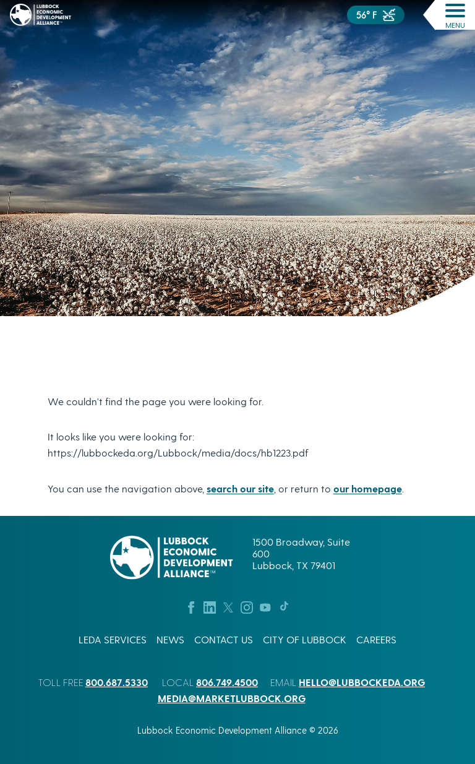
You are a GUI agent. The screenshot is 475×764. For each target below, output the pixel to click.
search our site (240, 488)
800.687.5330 (116, 682)
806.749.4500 (227, 682)
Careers (376, 639)
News (170, 639)
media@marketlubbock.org (232, 698)
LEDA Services (113, 639)
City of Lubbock (304, 639)
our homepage (367, 488)
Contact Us (223, 639)
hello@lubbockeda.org (362, 682)
